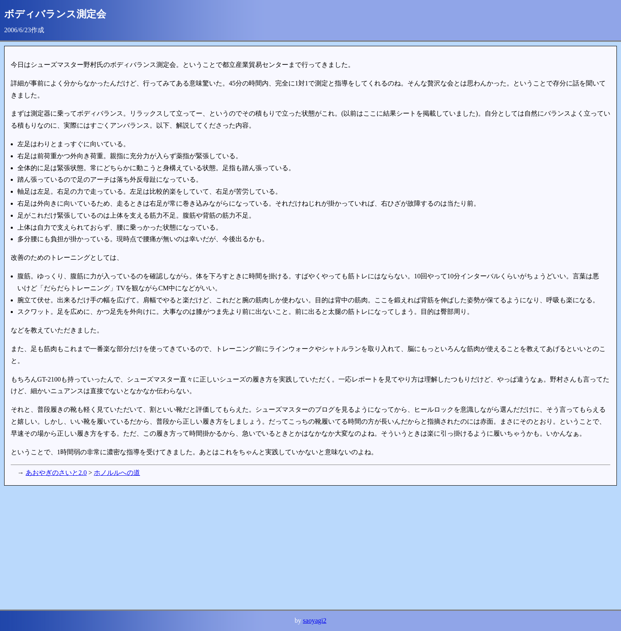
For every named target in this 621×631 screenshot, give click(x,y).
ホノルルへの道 (117, 472)
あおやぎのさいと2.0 (56, 472)
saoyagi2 (314, 620)
